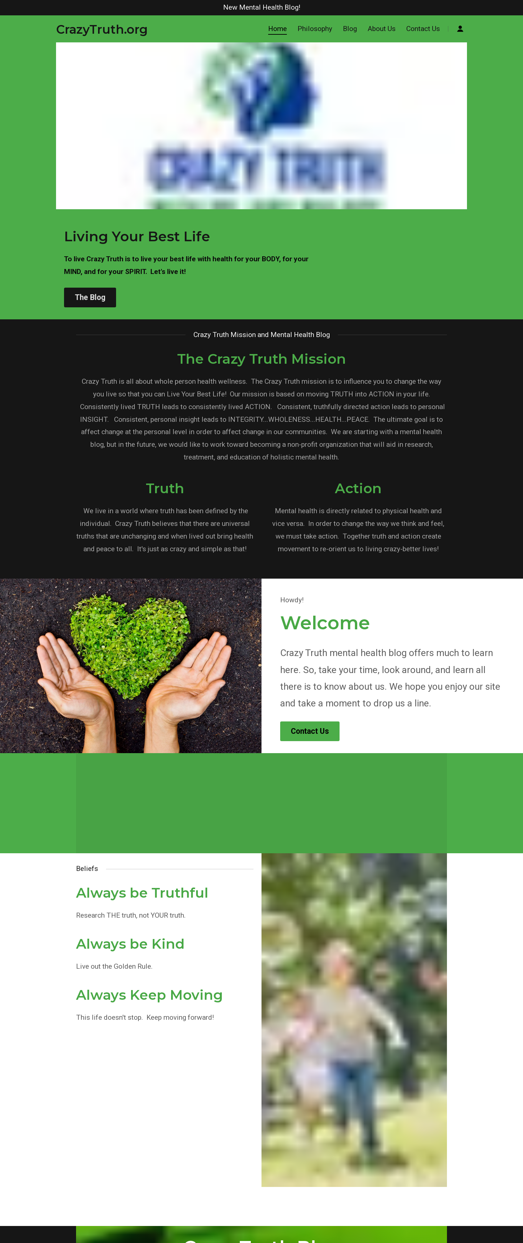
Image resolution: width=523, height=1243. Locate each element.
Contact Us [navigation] (423, 29)
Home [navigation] (277, 29)
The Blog (90, 297)
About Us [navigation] (382, 29)
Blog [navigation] (350, 29)
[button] (102, 29)
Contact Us (310, 731)
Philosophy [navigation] (315, 29)
